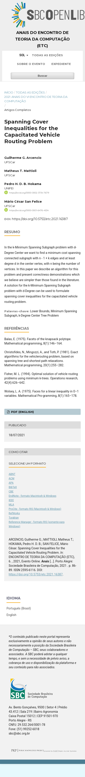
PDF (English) (22, 412)
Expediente (61, 64)
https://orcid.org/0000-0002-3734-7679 (29, 192)
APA (11, 482)
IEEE (11, 500)
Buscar (42, 75)
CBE (11, 491)
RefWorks (14, 513)
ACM (11, 478)
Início (8, 92)
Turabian (14, 517)
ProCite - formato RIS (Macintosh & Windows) (35, 509)
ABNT (12, 474)
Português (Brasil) (19, 608)
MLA (11, 504)
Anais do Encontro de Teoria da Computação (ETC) (42, 39)
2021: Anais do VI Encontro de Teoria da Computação (35, 99)
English (11, 615)
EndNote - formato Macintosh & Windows (32, 495)
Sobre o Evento (31, 64)
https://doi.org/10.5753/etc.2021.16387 (40, 219)
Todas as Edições (47, 55)
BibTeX (13, 487)
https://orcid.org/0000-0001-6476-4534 (29, 210)
